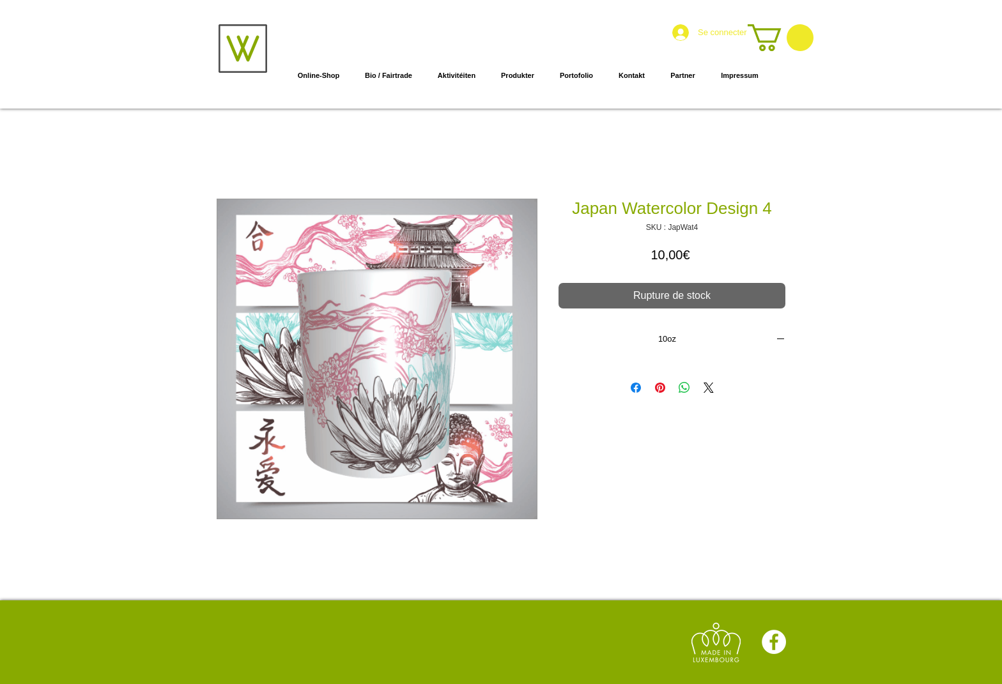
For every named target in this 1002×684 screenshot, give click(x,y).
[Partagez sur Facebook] (636, 387)
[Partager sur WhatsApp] (684, 387)
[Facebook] (774, 642)
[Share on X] (708, 387)
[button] (780, 37)
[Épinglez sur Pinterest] (660, 387)
